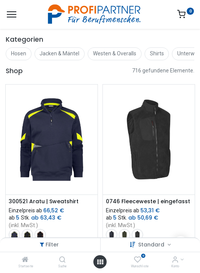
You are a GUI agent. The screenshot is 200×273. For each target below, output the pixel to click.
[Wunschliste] (137, 260)
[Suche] (62, 260)
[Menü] (11, 14)
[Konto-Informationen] (175, 260)
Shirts (157, 53)
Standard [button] (152, 244)
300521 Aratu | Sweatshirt (44, 201)
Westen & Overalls (114, 53)
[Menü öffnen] (100, 262)
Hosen (18, 53)
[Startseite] (25, 260)
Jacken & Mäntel (59, 53)
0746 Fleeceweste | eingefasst (148, 201)
